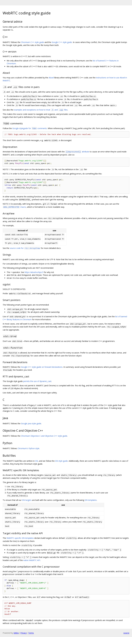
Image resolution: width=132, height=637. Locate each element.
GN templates (91, 500)
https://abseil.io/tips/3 (34, 272)
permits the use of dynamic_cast (37, 381)
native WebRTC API (31, 560)
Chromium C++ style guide (32, 42)
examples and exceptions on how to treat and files (41, 109)
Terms (31, 633)
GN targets (27, 500)
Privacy (23, 633)
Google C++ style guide (62, 42)
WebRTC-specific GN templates (20, 538)
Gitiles (16, 633)
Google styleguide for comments (29, 128)
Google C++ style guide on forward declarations (42, 367)
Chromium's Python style (28, 448)
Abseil (51, 77)
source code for (25, 248)
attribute (77, 151)
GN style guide (61, 461)
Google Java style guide (31, 423)
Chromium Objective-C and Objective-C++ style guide (44, 436)
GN (36, 461)
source (126, 633)
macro (14, 207)
